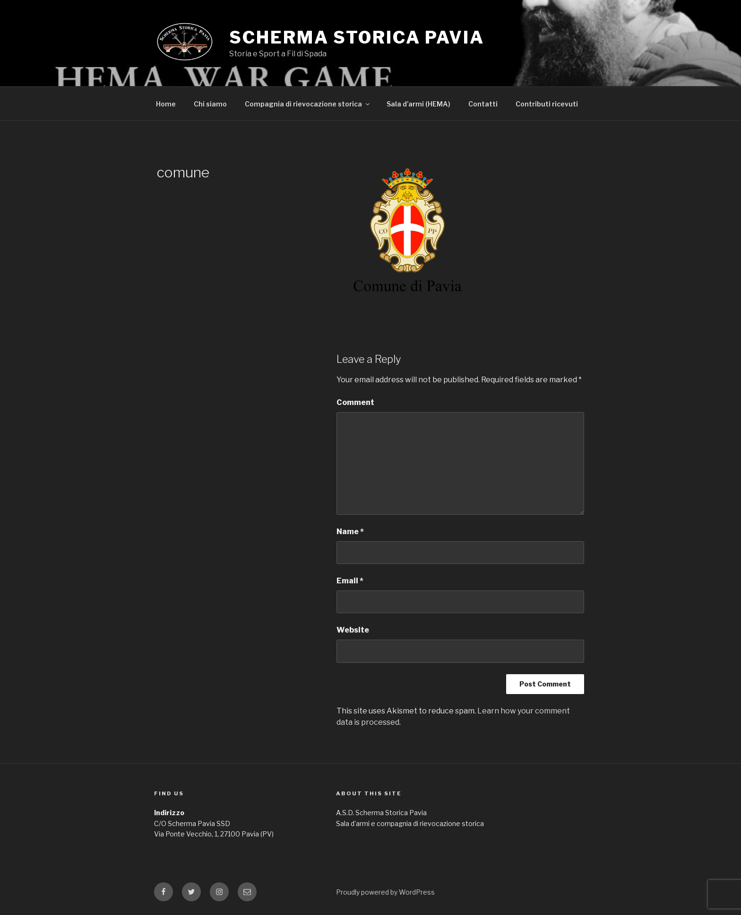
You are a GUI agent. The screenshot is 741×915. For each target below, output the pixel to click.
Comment (355, 402)
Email (349, 580)
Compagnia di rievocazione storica (308, 104)
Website (352, 629)
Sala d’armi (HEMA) (418, 104)
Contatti (483, 104)
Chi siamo (210, 104)
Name (350, 531)
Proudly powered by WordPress (385, 892)
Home (166, 104)
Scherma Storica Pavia (356, 37)
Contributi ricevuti (547, 104)
